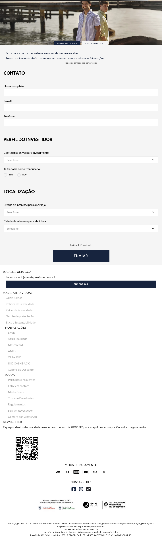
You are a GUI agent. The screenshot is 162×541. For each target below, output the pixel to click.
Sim (11, 174)
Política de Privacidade (81, 245)
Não (24, 174)
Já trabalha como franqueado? (22, 169)
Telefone (81, 120)
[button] (81, 283)
